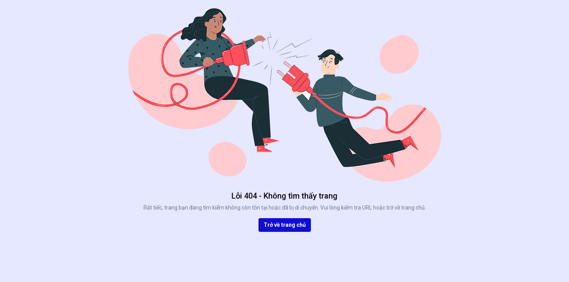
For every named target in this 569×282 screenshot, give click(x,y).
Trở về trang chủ (285, 225)
